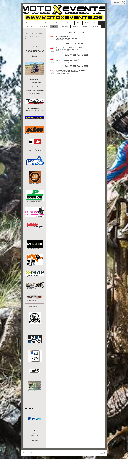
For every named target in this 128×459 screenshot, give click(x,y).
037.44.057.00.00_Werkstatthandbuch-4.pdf (67, 71)
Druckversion (26, 452)
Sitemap (32, 452)
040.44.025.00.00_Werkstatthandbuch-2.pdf (67, 49)
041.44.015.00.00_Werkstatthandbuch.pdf (66, 38)
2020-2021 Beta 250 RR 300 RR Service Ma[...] (67, 60)
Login (104, 452)
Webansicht (102, 453)
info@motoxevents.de (34, 435)
